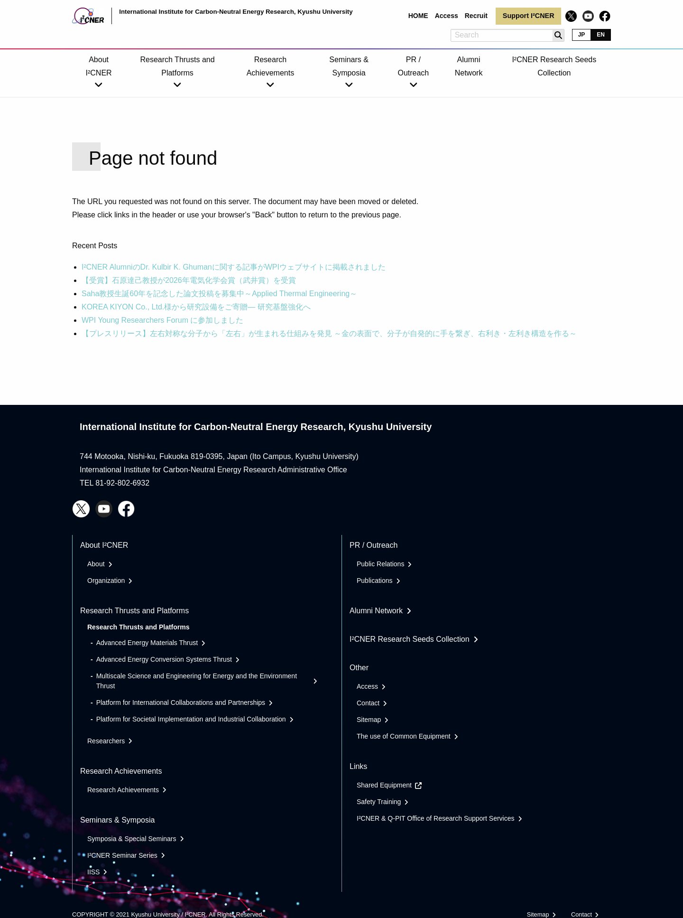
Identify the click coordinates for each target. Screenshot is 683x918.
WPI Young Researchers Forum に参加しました (162, 320)
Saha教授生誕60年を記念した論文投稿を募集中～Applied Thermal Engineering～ (219, 294)
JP (581, 34)
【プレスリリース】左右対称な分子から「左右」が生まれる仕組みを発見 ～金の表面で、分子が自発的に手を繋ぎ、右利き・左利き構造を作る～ (329, 333)
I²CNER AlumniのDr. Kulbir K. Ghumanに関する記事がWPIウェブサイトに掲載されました (234, 267)
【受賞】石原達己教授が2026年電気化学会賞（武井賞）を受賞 (189, 280)
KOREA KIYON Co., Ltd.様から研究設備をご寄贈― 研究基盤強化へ (196, 307)
